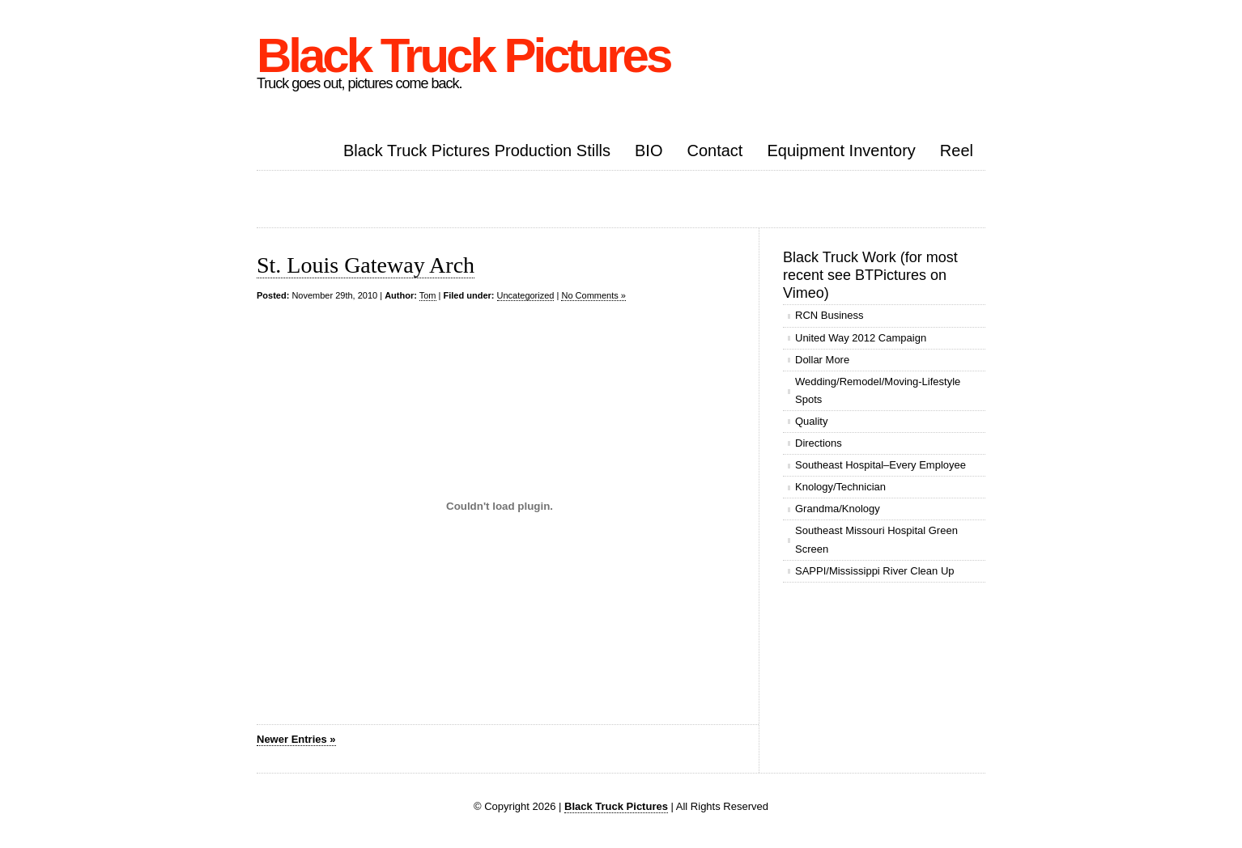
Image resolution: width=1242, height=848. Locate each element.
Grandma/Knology (837, 508)
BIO (648, 150)
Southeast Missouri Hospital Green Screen (876, 539)
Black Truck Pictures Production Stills (476, 150)
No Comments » (593, 295)
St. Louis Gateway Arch (365, 265)
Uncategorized (526, 295)
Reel (956, 150)
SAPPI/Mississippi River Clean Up (875, 571)
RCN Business (829, 315)
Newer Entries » (296, 739)
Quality (811, 421)
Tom (427, 295)
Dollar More (822, 360)
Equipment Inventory (841, 150)
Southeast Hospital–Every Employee (880, 465)
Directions (818, 443)
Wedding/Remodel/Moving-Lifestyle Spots (877, 390)
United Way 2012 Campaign (860, 338)
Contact (714, 150)
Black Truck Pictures (463, 55)
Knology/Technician (840, 487)
